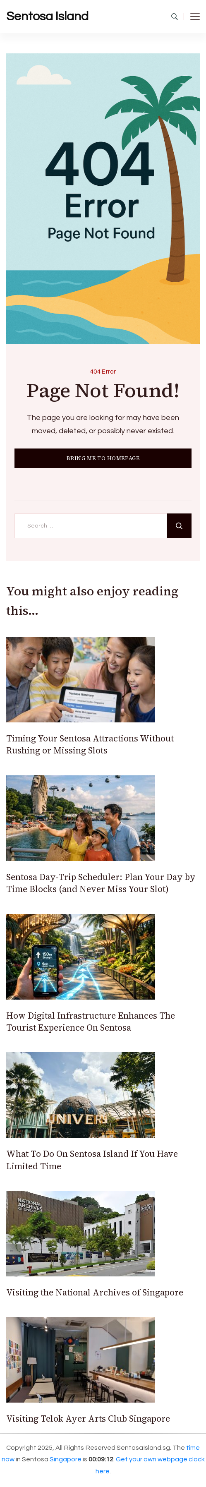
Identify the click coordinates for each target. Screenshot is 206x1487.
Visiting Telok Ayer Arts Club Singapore (88, 1419)
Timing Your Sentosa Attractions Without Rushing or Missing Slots (90, 744)
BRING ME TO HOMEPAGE (103, 458)
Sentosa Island (47, 16)
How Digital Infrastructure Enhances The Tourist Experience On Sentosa (90, 1022)
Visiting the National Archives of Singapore (94, 1292)
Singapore (65, 1459)
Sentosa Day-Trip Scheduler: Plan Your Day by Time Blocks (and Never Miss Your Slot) (101, 883)
